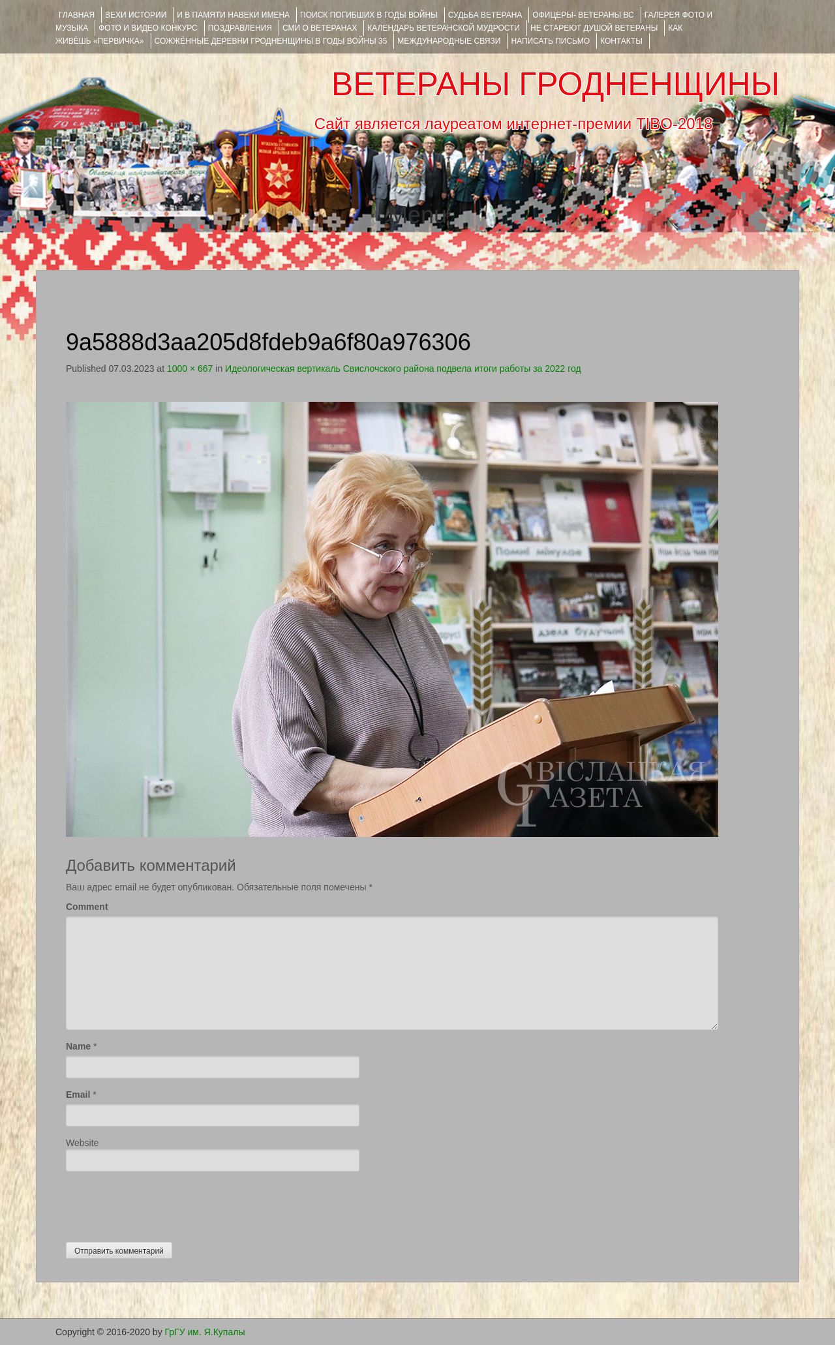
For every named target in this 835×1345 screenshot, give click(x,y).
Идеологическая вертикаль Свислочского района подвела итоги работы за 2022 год (403, 368)
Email (78, 1094)
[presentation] (165, 1203)
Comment (87, 906)
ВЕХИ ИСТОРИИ (135, 15)
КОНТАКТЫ (621, 41)
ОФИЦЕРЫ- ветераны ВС (582, 15)
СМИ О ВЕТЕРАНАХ (319, 28)
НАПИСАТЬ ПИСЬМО (550, 41)
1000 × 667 (190, 368)
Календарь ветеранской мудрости (443, 28)
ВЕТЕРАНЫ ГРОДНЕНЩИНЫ (555, 84)
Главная (77, 15)
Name (78, 1046)
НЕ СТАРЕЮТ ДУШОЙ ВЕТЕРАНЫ (594, 28)
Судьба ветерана (485, 15)
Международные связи (448, 41)
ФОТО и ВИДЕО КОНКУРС (148, 28)
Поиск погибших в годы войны (369, 15)
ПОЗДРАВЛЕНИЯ (240, 28)
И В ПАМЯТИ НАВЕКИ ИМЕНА (233, 15)
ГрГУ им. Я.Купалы (205, 1332)
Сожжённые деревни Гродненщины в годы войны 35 (271, 41)
